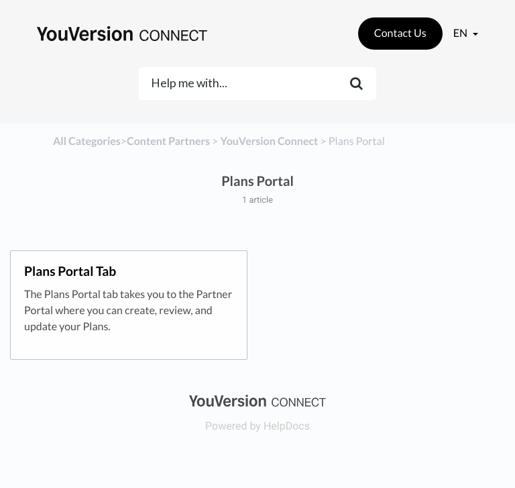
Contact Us (400, 33)
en (461, 33)
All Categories (87, 141)
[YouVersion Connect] (269, 141)
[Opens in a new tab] (257, 399)
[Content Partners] (168, 141)
